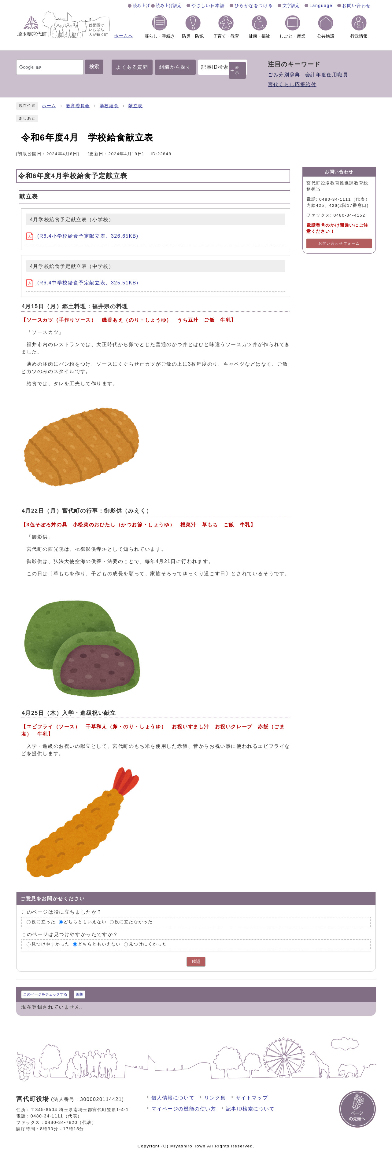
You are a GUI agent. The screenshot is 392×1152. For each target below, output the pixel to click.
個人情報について (172, 1097)
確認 (196, 961)
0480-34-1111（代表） (56, 1116)
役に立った (43, 922)
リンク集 (215, 1097)
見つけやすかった (50, 944)
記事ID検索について (250, 1108)
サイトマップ (252, 1097)
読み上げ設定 (169, 5)
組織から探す (175, 67)
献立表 (135, 106)
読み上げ (141, 5)
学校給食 (109, 106)
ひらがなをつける (254, 5)
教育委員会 (78, 106)
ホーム (49, 106)
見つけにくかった (148, 944)
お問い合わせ (356, 5)
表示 (237, 70)
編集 (79, 994)
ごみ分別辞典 (284, 74)
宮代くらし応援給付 (292, 84)
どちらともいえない (85, 922)
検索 (94, 66)
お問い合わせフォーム (339, 243)
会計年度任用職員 (326, 74)
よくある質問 (132, 67)
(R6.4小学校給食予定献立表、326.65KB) (82, 236)
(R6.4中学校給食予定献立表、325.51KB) (82, 282)
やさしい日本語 (208, 5)
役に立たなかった (134, 922)
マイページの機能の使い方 (183, 1108)
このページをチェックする (45, 994)
